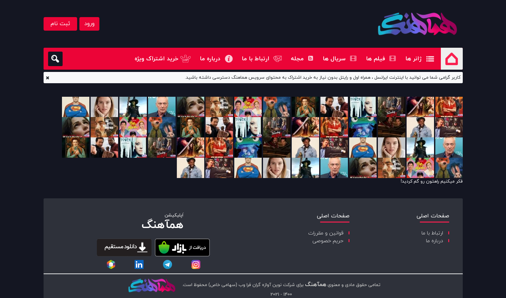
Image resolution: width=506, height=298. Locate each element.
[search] (55, 59)
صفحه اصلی (452, 59)
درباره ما (210, 59)
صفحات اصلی (433, 216)
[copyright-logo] (151, 286)
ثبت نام (60, 24)
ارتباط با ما (255, 59)
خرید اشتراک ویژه (156, 59)
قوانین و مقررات (325, 233)
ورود (89, 24)
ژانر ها (413, 59)
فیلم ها (381, 59)
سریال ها (339, 59)
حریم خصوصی (327, 240)
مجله (302, 59)
